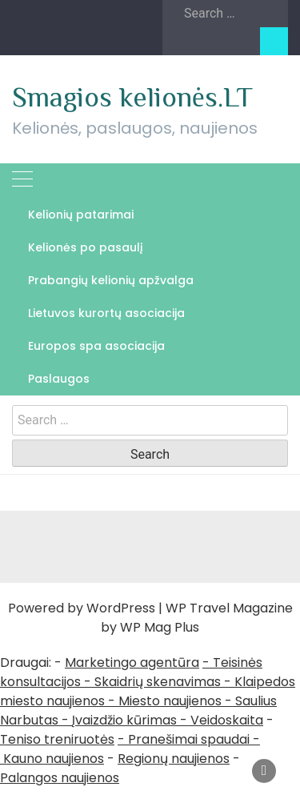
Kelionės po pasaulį (85, 247)
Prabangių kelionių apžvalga (111, 280)
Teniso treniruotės (57, 739)
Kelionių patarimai (81, 215)
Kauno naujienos (53, 758)
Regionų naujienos (174, 758)
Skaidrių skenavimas (157, 681)
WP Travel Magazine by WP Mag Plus (197, 617)
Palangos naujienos (59, 778)
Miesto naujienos (170, 701)
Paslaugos (59, 379)
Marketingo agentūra (132, 662)
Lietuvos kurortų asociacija (106, 313)
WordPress (120, 608)
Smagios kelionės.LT (132, 97)
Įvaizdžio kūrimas (124, 720)
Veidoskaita (226, 720)
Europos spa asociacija (96, 346)
